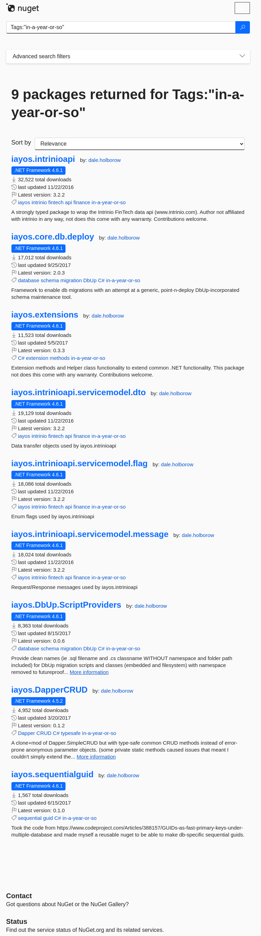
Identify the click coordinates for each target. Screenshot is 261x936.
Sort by (21, 142)
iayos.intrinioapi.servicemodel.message (90, 534)
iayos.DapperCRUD (49, 690)
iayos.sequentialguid (52, 774)
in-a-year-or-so (108, 202)
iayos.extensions (44, 315)
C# (101, 280)
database (29, 280)
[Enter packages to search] (121, 27)
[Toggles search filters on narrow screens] (242, 56)
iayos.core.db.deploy (52, 237)
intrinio (39, 202)
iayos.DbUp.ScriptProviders (66, 605)
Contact (19, 896)
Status (16, 921)
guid (48, 818)
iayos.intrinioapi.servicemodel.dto (78, 392)
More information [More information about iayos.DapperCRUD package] (96, 757)
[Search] (242, 27)
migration (71, 280)
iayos (24, 202)
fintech (55, 202)
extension (37, 358)
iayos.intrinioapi (43, 159)
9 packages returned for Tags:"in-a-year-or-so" (127, 103)
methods (60, 358)
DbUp (89, 280)
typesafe (71, 733)
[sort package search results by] (140, 144)
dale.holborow (104, 160)
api (68, 202)
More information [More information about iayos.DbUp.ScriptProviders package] (89, 672)
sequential (30, 818)
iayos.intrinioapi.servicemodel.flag (79, 463)
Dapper (26, 733)
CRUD (43, 733)
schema (50, 280)
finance (81, 202)
